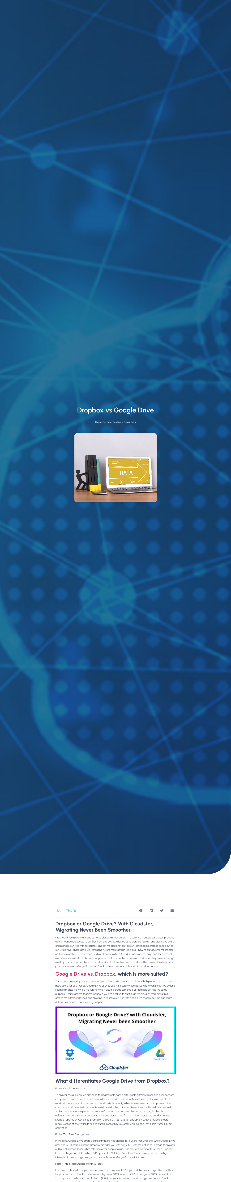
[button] (140, 910)
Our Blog (107, 422)
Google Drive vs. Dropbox (85, 974)
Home (98, 422)
